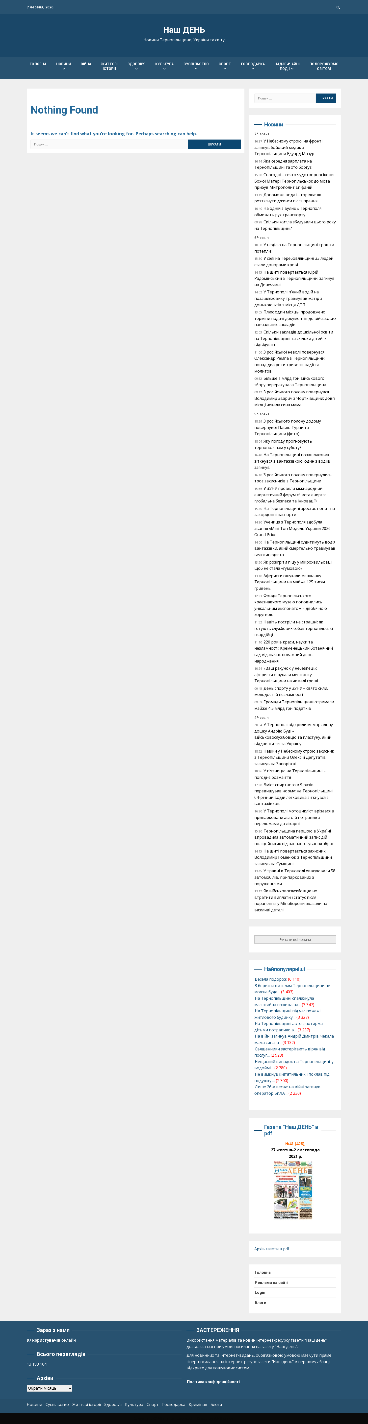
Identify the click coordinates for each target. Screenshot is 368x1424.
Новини (63, 64)
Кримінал (198, 1404)
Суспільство (196, 64)
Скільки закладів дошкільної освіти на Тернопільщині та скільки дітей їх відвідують (293, 338)
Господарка (253, 64)
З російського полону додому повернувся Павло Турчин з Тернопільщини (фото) (287, 427)
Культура (164, 64)
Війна (86, 64)
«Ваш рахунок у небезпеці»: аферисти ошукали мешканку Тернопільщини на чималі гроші (286, 674)
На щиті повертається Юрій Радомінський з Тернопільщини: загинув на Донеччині (294, 278)
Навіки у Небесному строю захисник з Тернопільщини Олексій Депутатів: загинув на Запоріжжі (294, 757)
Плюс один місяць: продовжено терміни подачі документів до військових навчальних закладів (295, 318)
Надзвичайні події (287, 66)
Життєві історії (109, 66)
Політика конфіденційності (213, 1381)
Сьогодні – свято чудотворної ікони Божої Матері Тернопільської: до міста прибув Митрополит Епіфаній (294, 181)
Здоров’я (136, 64)
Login (260, 1292)
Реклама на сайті (271, 1282)
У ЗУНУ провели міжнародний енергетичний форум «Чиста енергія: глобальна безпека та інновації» (290, 495)
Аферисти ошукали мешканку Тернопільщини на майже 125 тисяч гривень (289, 582)
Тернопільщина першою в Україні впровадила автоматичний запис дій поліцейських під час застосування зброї (293, 837)
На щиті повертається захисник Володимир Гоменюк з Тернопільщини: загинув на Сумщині (293, 857)
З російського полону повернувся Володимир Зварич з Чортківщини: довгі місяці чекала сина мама (294, 398)
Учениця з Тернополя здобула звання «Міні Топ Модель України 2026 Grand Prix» (292, 528)
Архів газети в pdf (271, 1248)
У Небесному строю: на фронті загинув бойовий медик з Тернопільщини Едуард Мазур (288, 147)
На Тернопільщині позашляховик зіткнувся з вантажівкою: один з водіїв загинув (292, 461)
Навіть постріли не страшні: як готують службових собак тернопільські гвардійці (293, 628)
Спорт (225, 64)
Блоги (260, 1302)
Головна (38, 64)
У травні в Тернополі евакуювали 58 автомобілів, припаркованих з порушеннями (294, 877)
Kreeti (202, 1418)
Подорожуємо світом (324, 66)
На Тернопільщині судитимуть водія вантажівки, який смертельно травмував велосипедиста (294, 548)
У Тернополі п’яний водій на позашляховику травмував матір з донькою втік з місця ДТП (288, 298)
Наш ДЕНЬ (184, 30)
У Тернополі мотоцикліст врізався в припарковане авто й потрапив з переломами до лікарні (294, 817)
